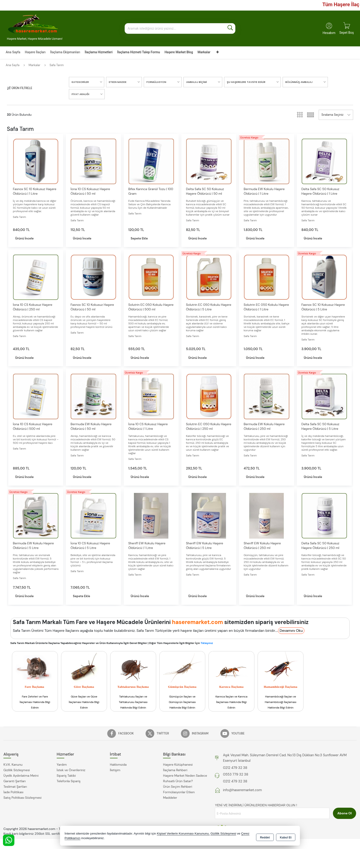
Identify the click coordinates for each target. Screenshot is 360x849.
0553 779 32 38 (235, 775)
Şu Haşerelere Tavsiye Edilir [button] (246, 82)
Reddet (265, 836)
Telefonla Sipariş (69, 782)
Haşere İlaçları (35, 52)
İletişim (115, 771)
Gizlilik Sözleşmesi (16, 771)
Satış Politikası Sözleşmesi (22, 799)
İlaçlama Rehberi (175, 771)
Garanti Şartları (14, 782)
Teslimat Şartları (15, 788)
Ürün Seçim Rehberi (177, 788)
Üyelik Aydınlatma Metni (21, 777)
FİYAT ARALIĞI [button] (80, 94)
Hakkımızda (118, 766)
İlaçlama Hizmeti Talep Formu (138, 52)
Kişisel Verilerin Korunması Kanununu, (183, 834)
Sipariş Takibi (66, 777)
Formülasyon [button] (156, 82)
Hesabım (329, 33)
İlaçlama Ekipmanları (65, 52)
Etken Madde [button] (118, 82)
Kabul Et (286, 836)
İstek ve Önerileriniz (71, 771)
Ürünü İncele (29, 238)
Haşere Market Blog (179, 52)
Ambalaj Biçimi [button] (196, 82)
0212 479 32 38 (235, 769)
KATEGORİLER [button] (80, 82)
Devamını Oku (291, 631)
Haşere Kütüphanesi (178, 766)
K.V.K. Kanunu (12, 766)
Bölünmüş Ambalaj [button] (298, 82)
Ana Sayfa (13, 52)
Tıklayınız (207, 644)
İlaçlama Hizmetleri (98, 52)
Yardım (62, 766)
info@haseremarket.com (242, 791)
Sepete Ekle (143, 238)
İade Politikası (13, 793)
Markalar (203, 52)
